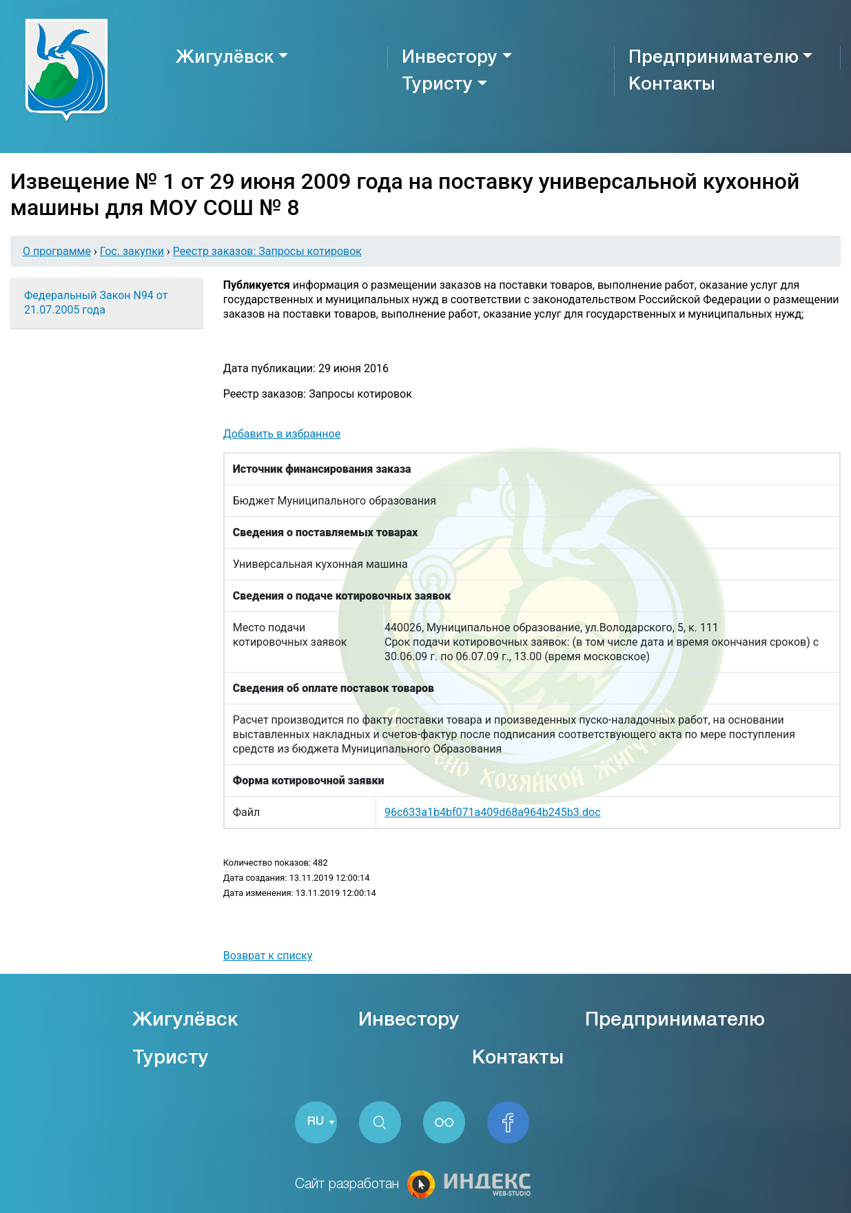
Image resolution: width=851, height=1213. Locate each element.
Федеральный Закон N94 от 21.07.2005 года (95, 302)
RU (316, 1122)
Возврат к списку (268, 955)
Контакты (671, 85)
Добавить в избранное (281, 433)
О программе (57, 251)
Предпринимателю (713, 58)
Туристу (437, 85)
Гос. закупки (132, 251)
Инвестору (450, 58)
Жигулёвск (225, 58)
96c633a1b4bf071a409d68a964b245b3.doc (493, 812)
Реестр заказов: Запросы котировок (267, 251)
